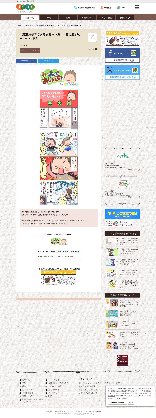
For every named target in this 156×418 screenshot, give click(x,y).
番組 (24, 386)
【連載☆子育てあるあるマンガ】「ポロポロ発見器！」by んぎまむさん (129, 272)
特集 (24, 382)
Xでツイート (48, 61)
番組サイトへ (132, 169)
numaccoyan (69, 256)
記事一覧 (27, 25)
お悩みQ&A (27, 389)
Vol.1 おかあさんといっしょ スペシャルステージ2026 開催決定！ (128, 312)
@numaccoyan (48, 256)
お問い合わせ (53, 389)
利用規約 (49, 411)
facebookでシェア (26, 61)
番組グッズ (27, 396)
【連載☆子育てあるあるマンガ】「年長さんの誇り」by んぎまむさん (129, 261)
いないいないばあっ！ (88, 392)
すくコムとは (53, 379)
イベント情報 (27, 392)
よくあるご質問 (54, 386)
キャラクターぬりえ (87, 386)
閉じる (131, 402)
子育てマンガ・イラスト (30, 50)
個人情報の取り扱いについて (64, 411)
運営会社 (79, 411)
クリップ (92, 36)
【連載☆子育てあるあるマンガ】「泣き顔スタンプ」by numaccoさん (129, 251)
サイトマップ (53, 392)
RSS (50, 396)
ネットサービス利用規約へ (117, 402)
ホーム (19, 25)
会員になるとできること (58, 382)
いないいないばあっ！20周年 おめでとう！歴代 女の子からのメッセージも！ (129, 334)
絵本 (118, 382)
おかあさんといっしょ (88, 389)
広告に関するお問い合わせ (93, 411)
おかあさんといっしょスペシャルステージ (96, 382)
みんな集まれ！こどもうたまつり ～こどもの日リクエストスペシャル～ (129, 323)
